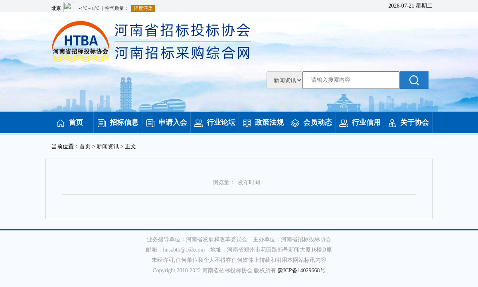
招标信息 (117, 122)
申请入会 (166, 122)
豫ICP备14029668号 (302, 270)
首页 (69, 122)
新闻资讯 (108, 146)
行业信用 (360, 122)
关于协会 (408, 122)
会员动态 (311, 122)
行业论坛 (214, 122)
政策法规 (263, 122)
